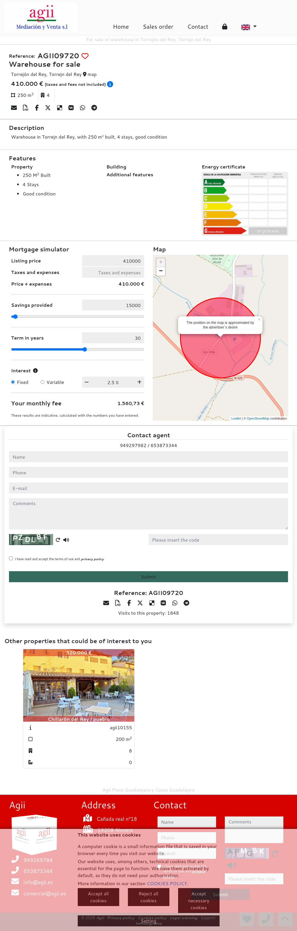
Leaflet (236, 418)
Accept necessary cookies (198, 900)
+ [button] (161, 262)
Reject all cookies (148, 897)
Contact (197, 26)
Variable (55, 382)
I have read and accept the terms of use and (59, 559)
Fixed (22, 382)
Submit (148, 576)
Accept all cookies (98, 897)
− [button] (161, 271)
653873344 (164, 445)
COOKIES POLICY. (167, 883)
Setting (148, 920)
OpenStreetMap (258, 418)
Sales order (158, 26)
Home (121, 26)
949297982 (133, 445)
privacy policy (92, 559)
